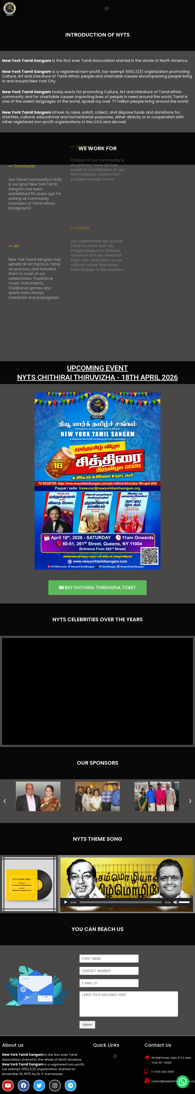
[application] (126, 902)
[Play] (66, 902)
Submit (87, 1024)
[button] (106, 8)
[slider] (121, 902)
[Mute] (175, 902)
